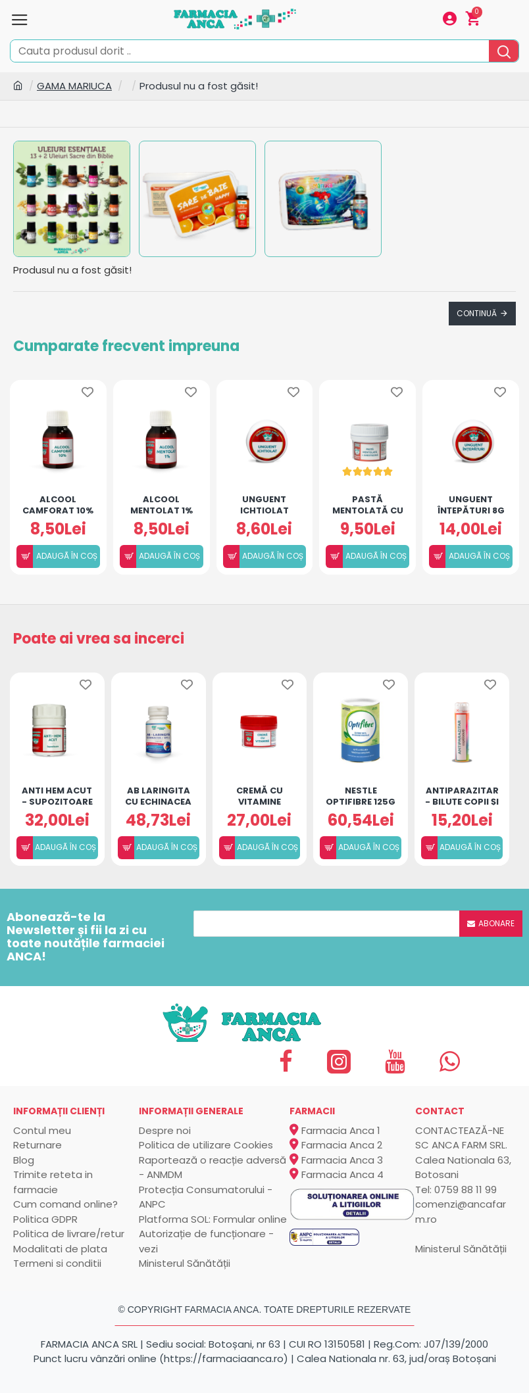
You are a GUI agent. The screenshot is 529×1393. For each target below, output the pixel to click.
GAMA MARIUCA (74, 86)
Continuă (477, 313)
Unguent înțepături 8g (471, 504)
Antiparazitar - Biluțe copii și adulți (462, 795)
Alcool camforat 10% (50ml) (57, 504)
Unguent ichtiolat (264, 504)
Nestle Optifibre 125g (360, 795)
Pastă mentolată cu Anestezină (367, 504)
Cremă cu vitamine (259, 795)
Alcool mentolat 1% (161, 504)
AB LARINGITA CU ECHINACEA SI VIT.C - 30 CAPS (158, 795)
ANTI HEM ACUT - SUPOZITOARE (57, 795)
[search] (503, 51)
